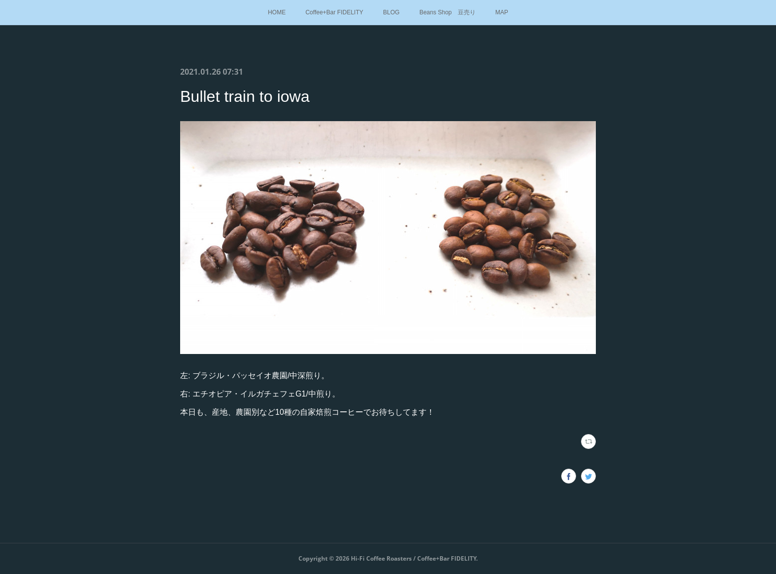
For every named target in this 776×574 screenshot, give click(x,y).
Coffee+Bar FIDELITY (334, 12)
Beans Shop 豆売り (447, 12)
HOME (277, 12)
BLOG (391, 12)
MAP (501, 12)
